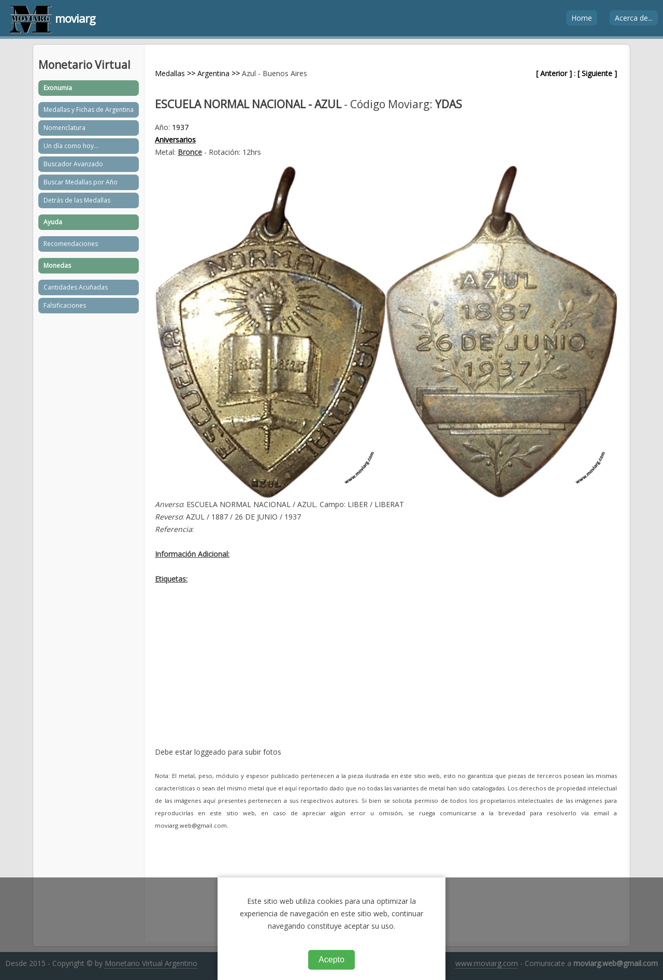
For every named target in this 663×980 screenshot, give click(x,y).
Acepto (331, 959)
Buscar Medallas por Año (81, 182)
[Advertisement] (386, 673)
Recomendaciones (71, 243)
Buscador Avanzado (73, 164)
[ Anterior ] (554, 73)
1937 (180, 127)
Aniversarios (175, 140)
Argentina (213, 73)
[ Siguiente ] (597, 73)
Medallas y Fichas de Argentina (89, 109)
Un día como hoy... (71, 145)
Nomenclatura (64, 127)
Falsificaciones (65, 305)
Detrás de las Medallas (77, 200)
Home (581, 18)
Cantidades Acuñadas (76, 287)
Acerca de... (634, 18)
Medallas (170, 73)
